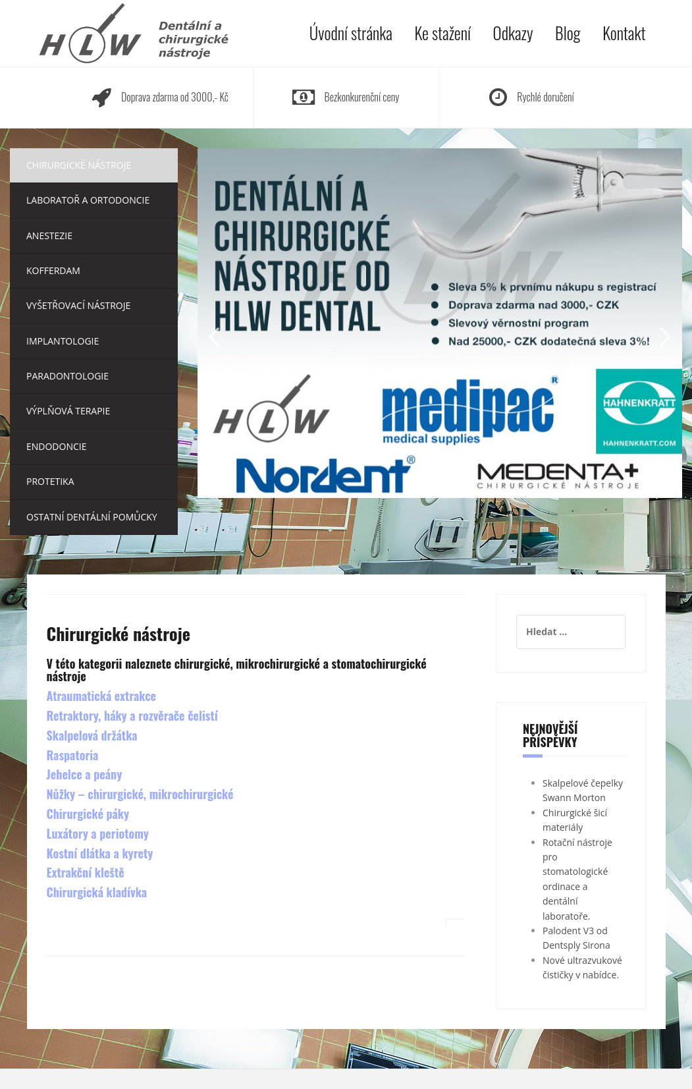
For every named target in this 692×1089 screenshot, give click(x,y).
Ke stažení (443, 32)
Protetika (50, 481)
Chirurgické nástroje (78, 165)
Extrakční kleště (85, 872)
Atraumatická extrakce (102, 695)
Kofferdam (53, 270)
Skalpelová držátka (92, 735)
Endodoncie (56, 446)
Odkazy (513, 32)
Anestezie (49, 235)
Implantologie (62, 341)
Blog (567, 32)
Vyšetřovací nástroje (78, 305)
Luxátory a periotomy (98, 833)
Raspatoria (73, 755)
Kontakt (623, 32)
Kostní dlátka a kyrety (100, 853)
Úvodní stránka (350, 32)
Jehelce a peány (84, 774)
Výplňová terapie (68, 411)
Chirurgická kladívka (97, 892)
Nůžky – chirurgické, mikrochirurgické (140, 793)
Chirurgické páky (88, 813)
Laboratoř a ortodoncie (87, 200)
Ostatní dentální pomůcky (91, 517)
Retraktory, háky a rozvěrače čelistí (132, 715)
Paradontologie (67, 376)
